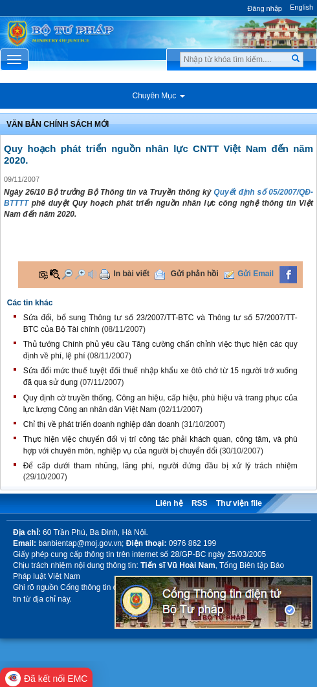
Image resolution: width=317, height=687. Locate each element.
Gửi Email (255, 273)
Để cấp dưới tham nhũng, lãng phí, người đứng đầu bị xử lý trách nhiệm (160, 465)
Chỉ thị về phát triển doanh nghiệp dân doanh (101, 424)
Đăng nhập (264, 8)
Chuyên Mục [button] (158, 95)
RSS (199, 503)
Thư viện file (239, 503)
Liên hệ (168, 503)
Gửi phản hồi (195, 273)
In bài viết (131, 273)
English (301, 7)
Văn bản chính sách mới (57, 124)
